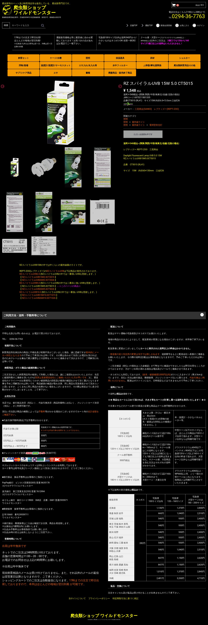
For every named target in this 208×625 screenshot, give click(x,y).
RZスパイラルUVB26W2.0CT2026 (38, 280)
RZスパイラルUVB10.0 (30, 292)
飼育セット (23, 58)
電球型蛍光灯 (155, 125)
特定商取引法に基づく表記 (125, 598)
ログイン (198, 25)
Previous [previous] (1, 85)
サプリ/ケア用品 (23, 73)
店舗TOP (131, 25)
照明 (88, 58)
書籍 (88, 73)
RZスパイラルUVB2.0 (29, 274)
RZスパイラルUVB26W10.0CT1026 (39, 298)
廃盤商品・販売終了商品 (120, 73)
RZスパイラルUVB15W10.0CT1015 (39, 295)
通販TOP (147, 25)
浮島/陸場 (23, 65)
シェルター (184, 58)
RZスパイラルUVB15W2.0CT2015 (38, 277)
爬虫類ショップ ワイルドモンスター (103, 615)
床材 (152, 58)
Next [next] (119, 85)
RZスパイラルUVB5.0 (29, 283)
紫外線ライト (138, 122)
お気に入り (182, 25)
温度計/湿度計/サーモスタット (55, 65)
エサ (56, 73)
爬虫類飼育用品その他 (184, 65)
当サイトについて (77, 598)
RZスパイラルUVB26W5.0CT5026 (38, 289)
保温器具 (120, 58)
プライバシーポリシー (99, 598)
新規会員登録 (164, 25)
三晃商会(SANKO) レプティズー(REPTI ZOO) (157, 109)
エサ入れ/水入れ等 (88, 65)
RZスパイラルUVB (55, 271)
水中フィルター (120, 65)
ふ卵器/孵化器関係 (152, 65)
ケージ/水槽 (55, 58)
